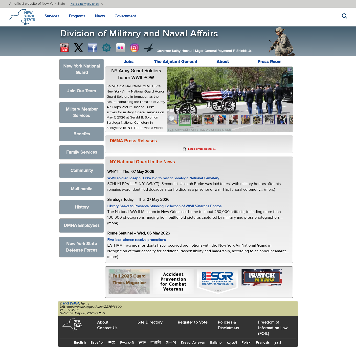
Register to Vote (193, 322)
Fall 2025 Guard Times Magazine (129, 279)
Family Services (81, 152)
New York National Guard (81, 69)
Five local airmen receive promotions (136, 239)
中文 (111, 342)
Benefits (81, 134)
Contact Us (107, 328)
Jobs (129, 62)
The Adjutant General (175, 62)
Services (51, 16)
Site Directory (150, 322)
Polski (246, 342)
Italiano (216, 342)
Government (125, 16)
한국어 (170, 342)
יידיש (142, 342)
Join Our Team (81, 91)
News (100, 16)
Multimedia (81, 189)
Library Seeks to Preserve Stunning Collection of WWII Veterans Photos (164, 206)
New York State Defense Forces (81, 247)
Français (263, 342)
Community (81, 170)
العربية (231, 342)
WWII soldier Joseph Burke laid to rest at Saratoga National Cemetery (163, 178)
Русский (127, 342)
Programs (77, 16)
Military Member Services (82, 112)
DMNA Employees (82, 225)
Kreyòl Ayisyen (193, 342)
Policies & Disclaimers (228, 325)
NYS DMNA (71, 303)
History (82, 207)
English (80, 342)
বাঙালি (156, 342)
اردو (277, 342)
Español (97, 342)
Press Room (269, 62)
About (223, 62)
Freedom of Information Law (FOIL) (273, 328)
